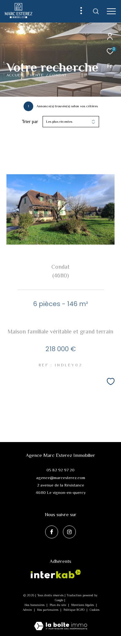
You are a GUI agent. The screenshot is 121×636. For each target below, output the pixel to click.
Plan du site (58, 605)
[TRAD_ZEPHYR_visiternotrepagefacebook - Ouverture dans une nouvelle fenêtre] (51, 531)
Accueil (15, 75)
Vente (37, 75)
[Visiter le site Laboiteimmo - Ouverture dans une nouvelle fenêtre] (60, 621)
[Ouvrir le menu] (111, 11)
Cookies (94, 610)
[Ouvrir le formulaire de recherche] (95, 11)
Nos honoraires (35, 605)
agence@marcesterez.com (60, 477)
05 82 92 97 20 (60, 469)
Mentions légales (83, 605)
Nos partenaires (48, 610)
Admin (28, 610)
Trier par (30, 121)
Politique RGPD (74, 610)
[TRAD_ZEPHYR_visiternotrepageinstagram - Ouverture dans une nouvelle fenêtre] (69, 531)
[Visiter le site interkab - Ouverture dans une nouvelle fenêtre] (56, 574)
